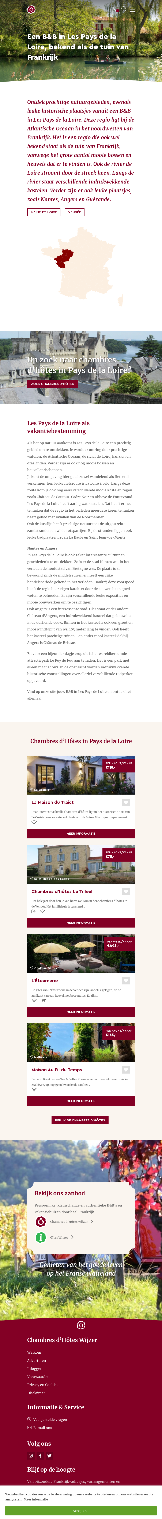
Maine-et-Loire (44, 212)
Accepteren (81, 1511)
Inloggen (34, 1368)
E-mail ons (39, 1428)
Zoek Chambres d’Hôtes (52, 384)
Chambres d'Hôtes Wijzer (65, 1221)
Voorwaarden (38, 1376)
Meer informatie (36, 1499)
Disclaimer (36, 1393)
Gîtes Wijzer (55, 1237)
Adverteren (36, 1360)
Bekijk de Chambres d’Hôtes (80, 1120)
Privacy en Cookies (42, 1385)
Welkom (34, 1352)
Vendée (74, 212)
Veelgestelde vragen (47, 1419)
